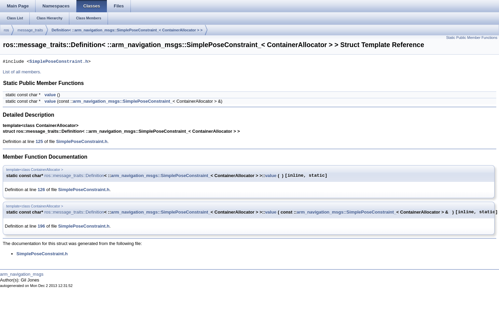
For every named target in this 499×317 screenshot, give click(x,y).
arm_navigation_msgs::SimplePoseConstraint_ (122, 101)
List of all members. (22, 71)
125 (39, 141)
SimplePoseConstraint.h (58, 62)
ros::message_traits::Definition (74, 175)
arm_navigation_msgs (21, 274)
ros (6, 30)
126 (41, 189)
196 (41, 226)
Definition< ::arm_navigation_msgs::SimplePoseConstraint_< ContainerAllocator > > (127, 30)
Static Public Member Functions (471, 37)
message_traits (30, 30)
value (50, 94)
